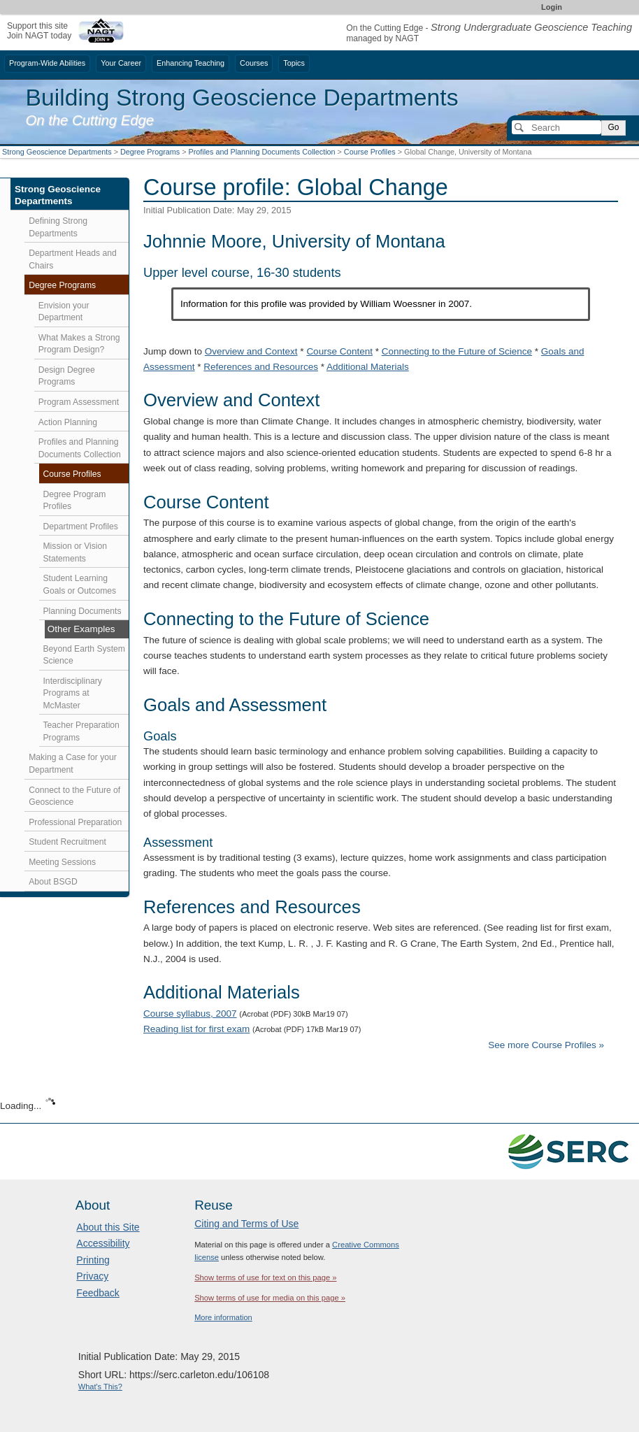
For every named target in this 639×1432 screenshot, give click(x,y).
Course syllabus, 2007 (190, 1013)
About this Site (107, 1227)
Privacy (92, 1276)
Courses (254, 63)
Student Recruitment (67, 842)
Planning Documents (82, 611)
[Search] (556, 127)
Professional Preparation (75, 822)
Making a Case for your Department (73, 763)
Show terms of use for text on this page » (265, 1277)
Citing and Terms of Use (246, 1223)
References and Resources (260, 366)
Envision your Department (63, 312)
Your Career (121, 63)
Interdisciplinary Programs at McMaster (72, 693)
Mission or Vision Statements (75, 552)
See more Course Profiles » (546, 1045)
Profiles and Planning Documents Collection (261, 152)
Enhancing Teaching (190, 63)
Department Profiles (80, 526)
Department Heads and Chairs (73, 259)
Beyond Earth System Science (84, 655)
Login (551, 7)
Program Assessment (78, 402)
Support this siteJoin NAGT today (39, 30)
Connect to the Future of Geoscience (74, 796)
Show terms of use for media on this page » (269, 1298)
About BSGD (53, 882)
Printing (92, 1260)
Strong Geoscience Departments (57, 152)
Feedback (97, 1292)
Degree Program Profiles (74, 500)
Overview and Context (251, 351)
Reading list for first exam (196, 1029)
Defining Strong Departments (58, 227)
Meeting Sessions (62, 862)
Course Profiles (370, 152)
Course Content (339, 351)
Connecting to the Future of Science (457, 351)
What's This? (100, 1386)
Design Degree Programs (66, 376)
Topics (294, 63)
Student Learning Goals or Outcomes (80, 584)
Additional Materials (367, 366)
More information (223, 1317)
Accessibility (102, 1243)
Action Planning (67, 422)
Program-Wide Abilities (47, 63)
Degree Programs (150, 152)
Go (613, 127)
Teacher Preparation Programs (81, 731)
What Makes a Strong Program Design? (79, 344)
